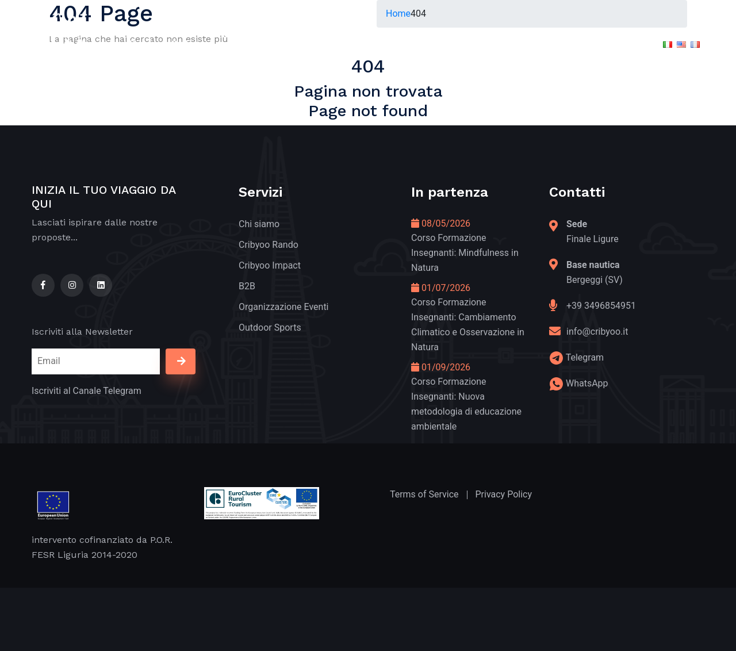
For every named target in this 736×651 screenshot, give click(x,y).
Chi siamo (259, 224)
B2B (247, 286)
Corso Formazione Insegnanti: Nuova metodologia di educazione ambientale (466, 404)
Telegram (585, 357)
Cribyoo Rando (268, 244)
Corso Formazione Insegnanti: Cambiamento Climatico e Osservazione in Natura (467, 325)
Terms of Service (424, 494)
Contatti (600, 43)
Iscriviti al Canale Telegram (86, 390)
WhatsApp (587, 383)
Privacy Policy (504, 494)
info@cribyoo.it (597, 331)
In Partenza (406, 43)
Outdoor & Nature (171, 43)
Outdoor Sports (270, 327)
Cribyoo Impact (270, 265)
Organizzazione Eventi (284, 306)
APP (547, 43)
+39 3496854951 (601, 305)
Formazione (485, 43)
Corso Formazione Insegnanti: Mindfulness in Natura (465, 252)
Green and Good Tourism (296, 43)
